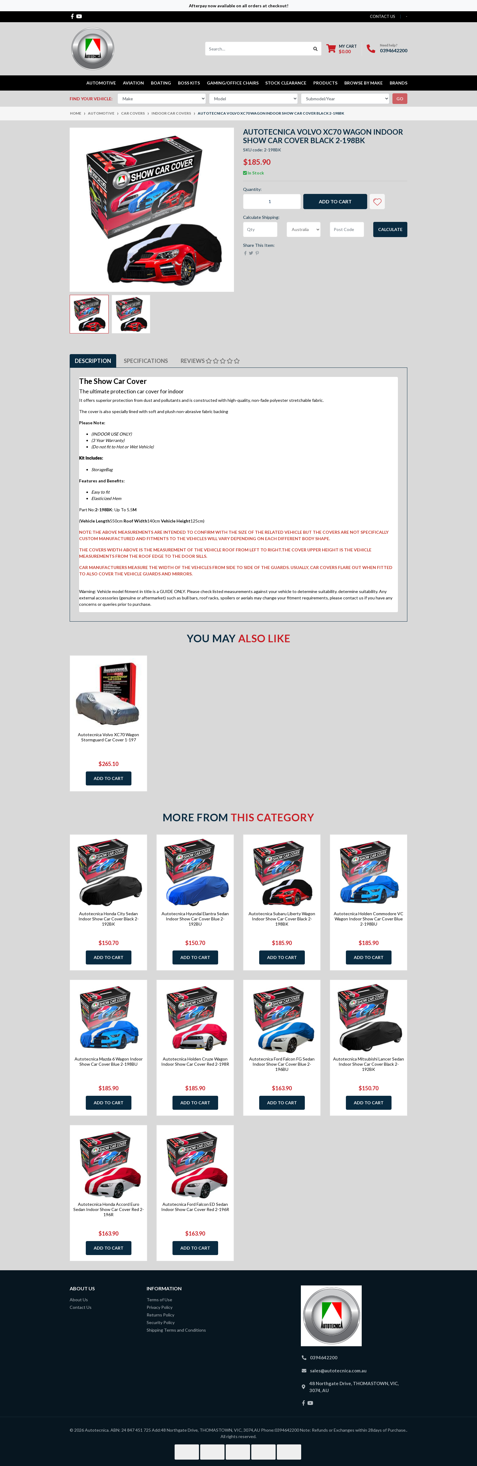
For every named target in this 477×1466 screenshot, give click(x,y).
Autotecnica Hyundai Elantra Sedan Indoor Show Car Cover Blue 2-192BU (195, 918)
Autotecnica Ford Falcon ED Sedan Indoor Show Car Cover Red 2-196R (195, 1207)
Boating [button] (161, 82)
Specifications (146, 360)
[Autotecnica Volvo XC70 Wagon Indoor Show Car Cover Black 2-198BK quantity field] (272, 201)
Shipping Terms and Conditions (176, 1330)
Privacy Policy (159, 1307)
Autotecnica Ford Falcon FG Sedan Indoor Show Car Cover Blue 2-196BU (282, 1064)
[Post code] (347, 229)
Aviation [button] (133, 82)
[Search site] (316, 49)
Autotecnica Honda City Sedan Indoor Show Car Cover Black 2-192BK (108, 918)
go (399, 98)
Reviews (210, 360)
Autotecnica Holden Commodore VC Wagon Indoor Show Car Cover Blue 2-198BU (368, 918)
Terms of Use (159, 1299)
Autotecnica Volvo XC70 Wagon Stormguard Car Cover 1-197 (108, 737)
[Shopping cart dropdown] (341, 48)
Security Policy (161, 1322)
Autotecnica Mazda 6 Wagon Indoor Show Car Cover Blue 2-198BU (109, 1061)
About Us (79, 1299)
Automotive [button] (101, 82)
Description (93, 360)
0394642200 (393, 50)
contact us (382, 16)
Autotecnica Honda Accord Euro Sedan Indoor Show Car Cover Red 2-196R (108, 1209)
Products (325, 82)
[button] (377, 201)
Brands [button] (398, 82)
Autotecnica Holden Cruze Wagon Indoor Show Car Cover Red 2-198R (195, 1061)
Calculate (390, 229)
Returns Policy (160, 1314)
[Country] (304, 229)
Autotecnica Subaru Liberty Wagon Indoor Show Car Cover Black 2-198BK (282, 918)
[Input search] (257, 49)
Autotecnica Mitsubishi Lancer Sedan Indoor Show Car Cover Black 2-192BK (368, 1064)
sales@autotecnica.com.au (338, 1370)
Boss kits (189, 82)
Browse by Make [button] (363, 82)
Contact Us (81, 1307)
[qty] (260, 229)
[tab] (93, 361)
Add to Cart (335, 201)
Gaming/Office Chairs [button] (233, 82)
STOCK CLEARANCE (285, 82)
